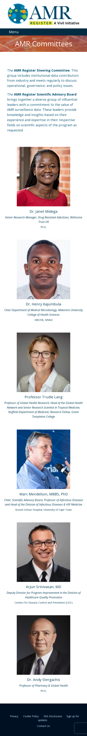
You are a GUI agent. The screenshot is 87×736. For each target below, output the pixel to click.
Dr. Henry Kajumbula (43, 304)
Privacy (14, 716)
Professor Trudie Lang (44, 397)
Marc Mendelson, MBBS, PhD (43, 494)
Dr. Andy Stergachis (43, 679)
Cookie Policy (31, 716)
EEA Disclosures (53, 716)
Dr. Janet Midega (43, 211)
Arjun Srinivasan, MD (43, 586)
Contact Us (43, 726)
